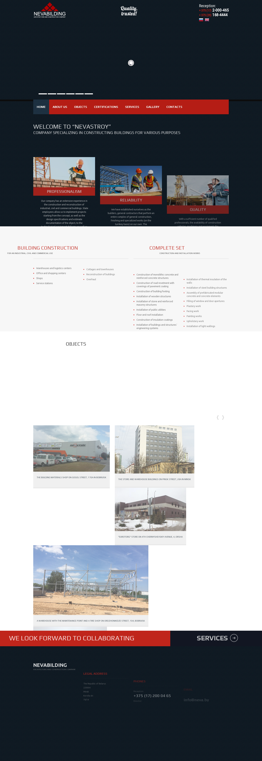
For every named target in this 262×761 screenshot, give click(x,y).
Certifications (106, 107)
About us (60, 107)
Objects (80, 107)
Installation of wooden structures (154, 329)
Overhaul (91, 291)
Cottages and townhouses (100, 281)
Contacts (174, 107)
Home (41, 107)
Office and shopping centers (51, 286)
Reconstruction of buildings (100, 286)
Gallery (152, 107)
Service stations (44, 296)
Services (132, 107)
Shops (39, 291)
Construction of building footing (153, 324)
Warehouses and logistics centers (54, 281)
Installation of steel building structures (207, 322)
